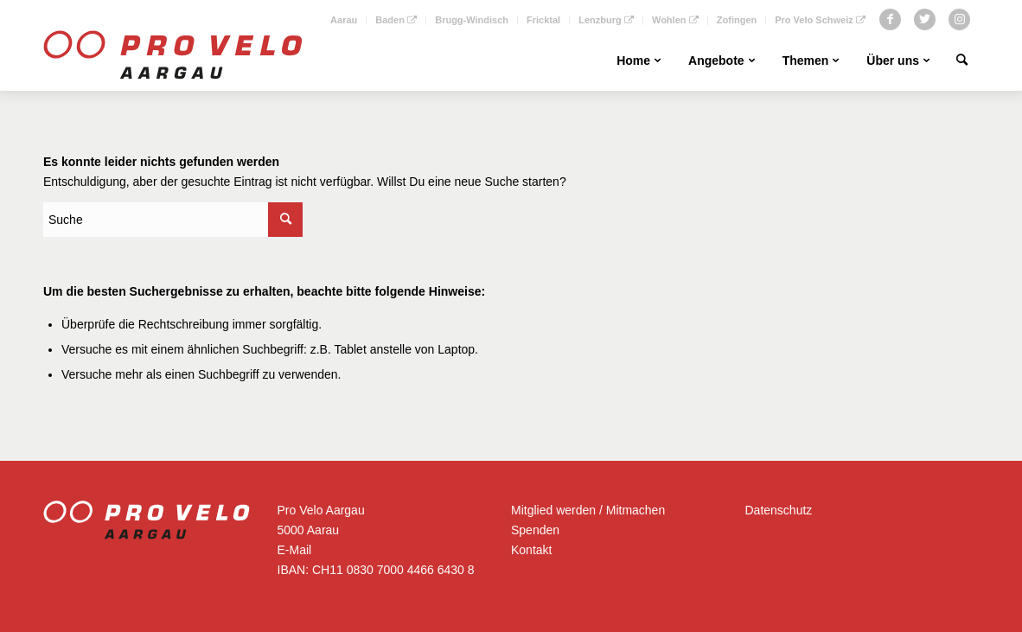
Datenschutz (779, 510)
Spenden (535, 530)
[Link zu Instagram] (959, 19)
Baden (396, 20)
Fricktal (543, 20)
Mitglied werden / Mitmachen (588, 510)
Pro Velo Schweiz (820, 20)
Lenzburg (606, 20)
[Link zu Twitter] (925, 19)
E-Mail (295, 550)
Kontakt (531, 550)
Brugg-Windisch (471, 20)
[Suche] (962, 60)
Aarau (343, 20)
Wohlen (675, 20)
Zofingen (737, 20)
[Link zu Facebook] (890, 19)
